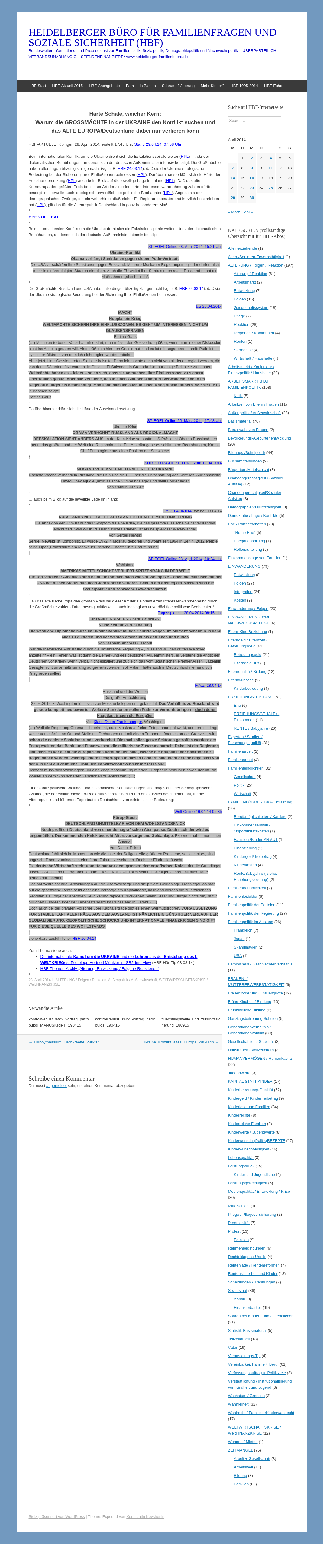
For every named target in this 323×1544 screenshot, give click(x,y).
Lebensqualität (241, 1157)
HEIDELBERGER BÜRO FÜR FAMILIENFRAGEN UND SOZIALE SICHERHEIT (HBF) (153, 37)
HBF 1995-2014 (244, 85)
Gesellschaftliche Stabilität (251, 1041)
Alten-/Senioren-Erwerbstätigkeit (256, 257)
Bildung (240, 1475)
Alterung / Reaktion (250, 273)
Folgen (240, 299)
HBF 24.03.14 (191, 288)
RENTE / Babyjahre (251, 728)
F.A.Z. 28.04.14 (208, 685)
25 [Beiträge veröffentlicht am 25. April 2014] (271, 188)
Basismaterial (240, 421)
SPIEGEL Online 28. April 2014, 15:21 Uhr (185, 246)
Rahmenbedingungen (247, 1248)
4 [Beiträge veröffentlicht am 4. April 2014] (271, 158)
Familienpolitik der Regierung (253, 913)
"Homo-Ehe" (244, 532)
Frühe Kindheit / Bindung (249, 1001)
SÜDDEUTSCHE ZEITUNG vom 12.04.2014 (183, 463)
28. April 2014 (40, 980)
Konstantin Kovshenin (145, 1516)
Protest (234, 1231)
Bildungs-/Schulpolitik (247, 452)
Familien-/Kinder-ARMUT (256, 839)
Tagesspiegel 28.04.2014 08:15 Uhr (190, 613)
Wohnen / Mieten (243, 1441)
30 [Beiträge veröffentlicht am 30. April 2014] (252, 198)
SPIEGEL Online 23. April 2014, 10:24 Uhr (185, 558)
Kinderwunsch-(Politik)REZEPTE (256, 1140)
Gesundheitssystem (251, 307)
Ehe (237, 705)
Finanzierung (245, 848)
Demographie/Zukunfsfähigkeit (254, 507)
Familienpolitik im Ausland (250, 922)
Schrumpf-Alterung (178, 85)
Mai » (248, 212)
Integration (243, 591)
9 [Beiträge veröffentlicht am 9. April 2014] (252, 168)
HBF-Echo (273, 85)
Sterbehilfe (243, 350)
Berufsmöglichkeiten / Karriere (260, 816)
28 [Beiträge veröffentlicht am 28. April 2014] (233, 198)
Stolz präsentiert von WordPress (57, 1516)
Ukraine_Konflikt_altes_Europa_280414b (181, 1042)
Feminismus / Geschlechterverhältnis (260, 964)
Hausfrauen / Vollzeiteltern (251, 1050)
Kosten (240, 600)
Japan (239, 938)
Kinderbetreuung (248, 688)
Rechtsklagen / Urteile (247, 1256)
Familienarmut (240, 759)
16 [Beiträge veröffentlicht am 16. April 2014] (252, 178)
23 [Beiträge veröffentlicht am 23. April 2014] (252, 188)
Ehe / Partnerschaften (247, 524)
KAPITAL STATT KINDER (250, 1081)
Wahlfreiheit (238, 1404)
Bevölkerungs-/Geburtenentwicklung (259, 438)
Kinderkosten (245, 865)
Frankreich (243, 930)
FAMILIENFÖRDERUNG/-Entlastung (260, 802)
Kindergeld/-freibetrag (253, 856)
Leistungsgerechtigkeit (247, 1183)
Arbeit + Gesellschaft (252, 1458)
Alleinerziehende (242, 248)
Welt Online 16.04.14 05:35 (198, 811)
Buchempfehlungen (245, 461)
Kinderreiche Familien (247, 1123)
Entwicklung (244, 290)
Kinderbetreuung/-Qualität (250, 1090)
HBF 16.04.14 (84, 938)
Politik (239, 785)
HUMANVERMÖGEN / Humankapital (260, 1058)
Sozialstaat (237, 1290)
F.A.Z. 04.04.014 (177, 511)
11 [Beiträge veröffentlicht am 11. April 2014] (271, 168)
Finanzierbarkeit (248, 1307)
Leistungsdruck (241, 1166)
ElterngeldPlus (246, 663)
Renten (240, 341)
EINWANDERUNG (244, 566)
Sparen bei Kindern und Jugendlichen (261, 1316)
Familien (241, 1239)
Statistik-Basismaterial (247, 1330)
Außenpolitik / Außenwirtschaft (132, 980)
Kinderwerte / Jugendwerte (251, 1132)
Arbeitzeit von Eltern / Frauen (253, 404)
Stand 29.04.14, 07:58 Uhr (157, 144)
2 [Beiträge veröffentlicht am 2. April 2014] (252, 158)
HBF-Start (37, 85)
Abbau (239, 1299)
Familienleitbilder (243, 896)
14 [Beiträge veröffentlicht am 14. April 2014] (233, 178)
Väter (232, 1347)
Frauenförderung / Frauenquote (255, 993)
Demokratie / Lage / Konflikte (253, 515)
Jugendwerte (239, 1073)
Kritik (238, 396)
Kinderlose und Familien (249, 1106)
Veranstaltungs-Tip (244, 1356)
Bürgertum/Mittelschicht (248, 469)
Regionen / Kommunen (254, 333)
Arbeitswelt (243, 1467)
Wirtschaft (242, 793)
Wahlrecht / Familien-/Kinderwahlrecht (261, 1412)
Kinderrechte (239, 1115)
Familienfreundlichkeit (247, 888)
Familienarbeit (240, 751)
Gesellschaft (245, 776)
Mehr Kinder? (212, 85)
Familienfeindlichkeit (245, 768)
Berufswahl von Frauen (248, 429)
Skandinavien (245, 947)
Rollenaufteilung (248, 549)
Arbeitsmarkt (245, 282)
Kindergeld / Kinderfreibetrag (253, 1098)
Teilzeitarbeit (239, 1339)
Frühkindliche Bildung (247, 1010)
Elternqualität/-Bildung (247, 671)
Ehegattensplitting (249, 541)
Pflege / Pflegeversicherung (252, 1214)
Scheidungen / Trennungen (251, 1282)
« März (234, 212)
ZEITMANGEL (240, 1450)
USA (238, 955)
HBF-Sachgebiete (104, 85)
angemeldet (56, 1085)
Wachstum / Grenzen (246, 1395)
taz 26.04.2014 (209, 306)
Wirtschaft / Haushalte (253, 358)
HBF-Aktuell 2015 (67, 85)
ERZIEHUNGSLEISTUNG (250, 697)
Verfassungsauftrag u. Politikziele (257, 1372)
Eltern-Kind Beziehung (247, 631)
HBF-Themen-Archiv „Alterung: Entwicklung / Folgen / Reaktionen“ (99, 968)
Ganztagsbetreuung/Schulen (253, 1018)
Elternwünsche (241, 680)
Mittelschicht (239, 1206)
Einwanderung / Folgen (248, 608)
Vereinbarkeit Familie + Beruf (253, 1364)
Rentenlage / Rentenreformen (254, 1265)
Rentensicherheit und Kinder (253, 1273)
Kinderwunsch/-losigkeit (249, 1149)
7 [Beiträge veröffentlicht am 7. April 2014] (233, 168)
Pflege (239, 316)
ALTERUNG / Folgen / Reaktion (80, 980)
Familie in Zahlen (141, 85)
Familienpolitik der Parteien (252, 905)
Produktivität (239, 1223)
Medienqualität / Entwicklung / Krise (259, 1191)
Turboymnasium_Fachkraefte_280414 (64, 1042)
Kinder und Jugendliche (254, 1174)
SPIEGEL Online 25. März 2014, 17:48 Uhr (184, 420)
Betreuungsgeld (247, 654)
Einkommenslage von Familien (255, 558)
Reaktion (241, 324)
